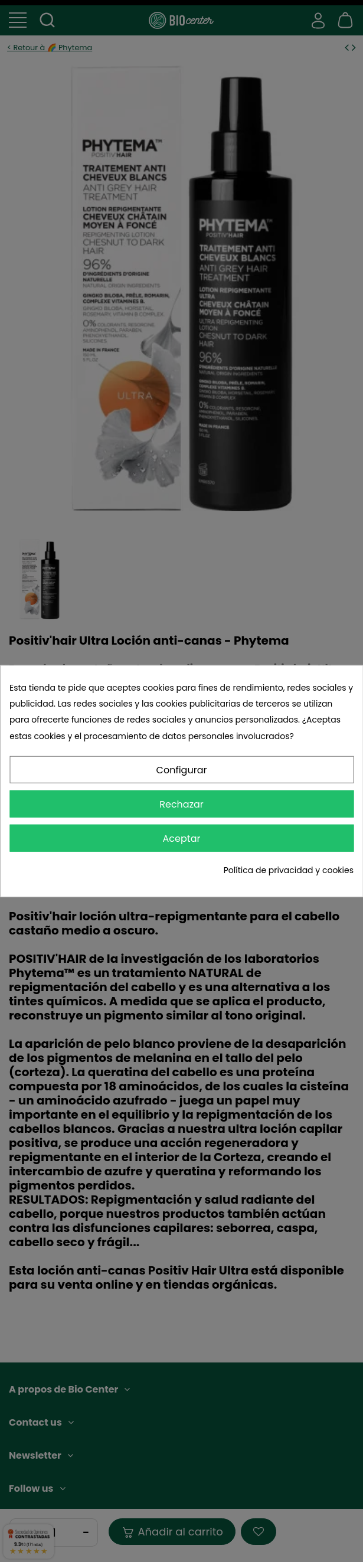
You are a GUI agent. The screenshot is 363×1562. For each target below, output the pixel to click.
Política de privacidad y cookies (289, 870)
